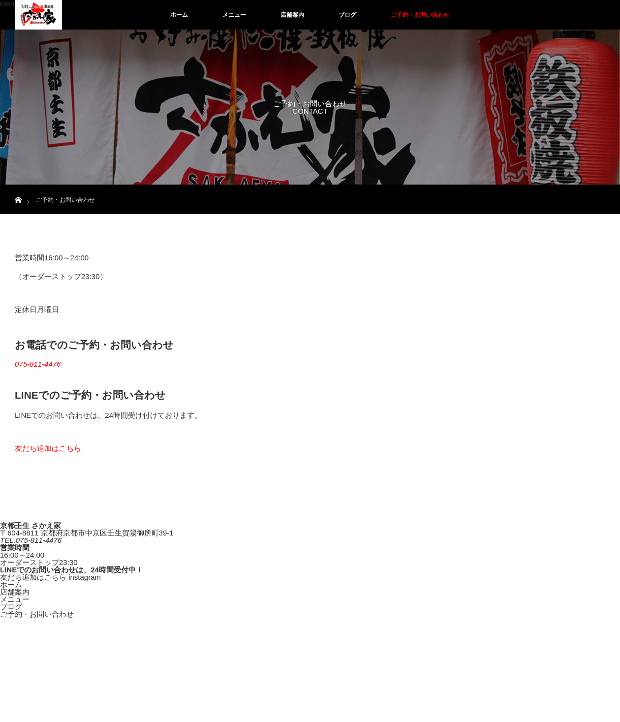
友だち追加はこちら (48, 448)
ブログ (347, 14)
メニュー (234, 14)
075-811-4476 (38, 364)
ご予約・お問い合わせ (420, 14)
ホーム (179, 14)
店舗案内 (292, 14)
